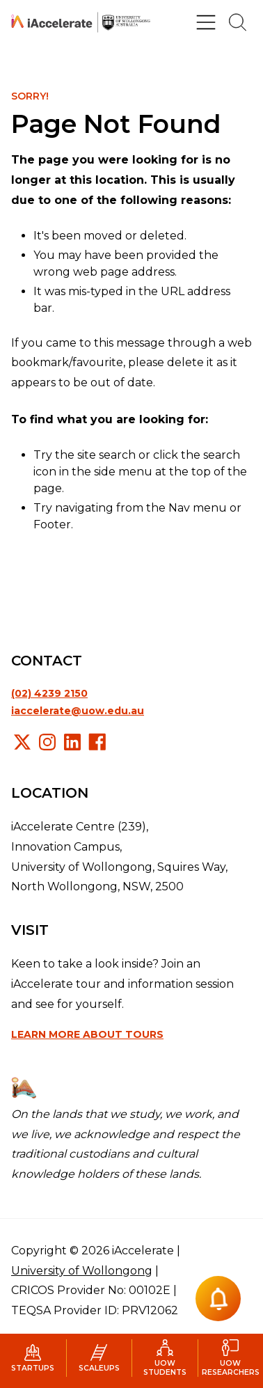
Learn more (87, 1034)
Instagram (47, 742)
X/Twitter (22, 742)
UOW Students (164, 1358)
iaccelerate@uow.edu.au (77, 710)
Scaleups (99, 1358)
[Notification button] (218, 1298)
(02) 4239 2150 (49, 693)
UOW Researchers (231, 1358)
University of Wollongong (81, 1270)
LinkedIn (72, 742)
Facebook (97, 742)
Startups (32, 1358)
